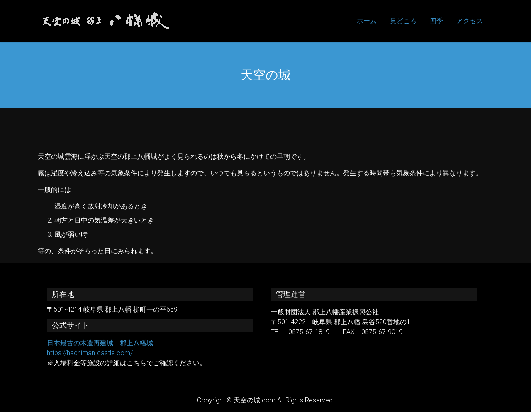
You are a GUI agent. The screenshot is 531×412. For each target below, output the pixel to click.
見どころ (403, 21)
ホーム (367, 21)
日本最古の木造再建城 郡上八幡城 (100, 343)
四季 (436, 21)
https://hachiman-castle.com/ (90, 353)
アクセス (469, 21)
